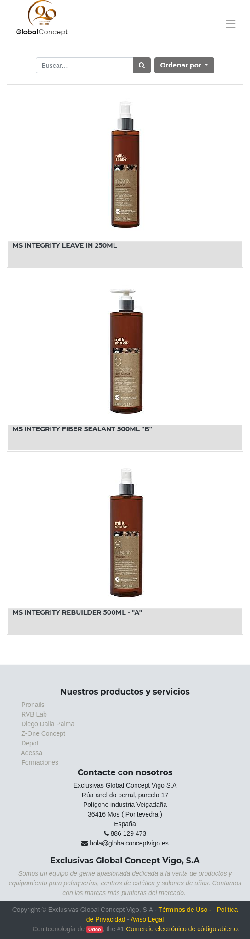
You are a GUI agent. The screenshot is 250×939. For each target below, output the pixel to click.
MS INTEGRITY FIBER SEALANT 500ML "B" (82, 429)
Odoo (94, 929)
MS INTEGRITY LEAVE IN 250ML (64, 245)
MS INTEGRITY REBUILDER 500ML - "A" (77, 612)
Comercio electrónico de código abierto (182, 929)
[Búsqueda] (142, 65)
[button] (184, 65)
